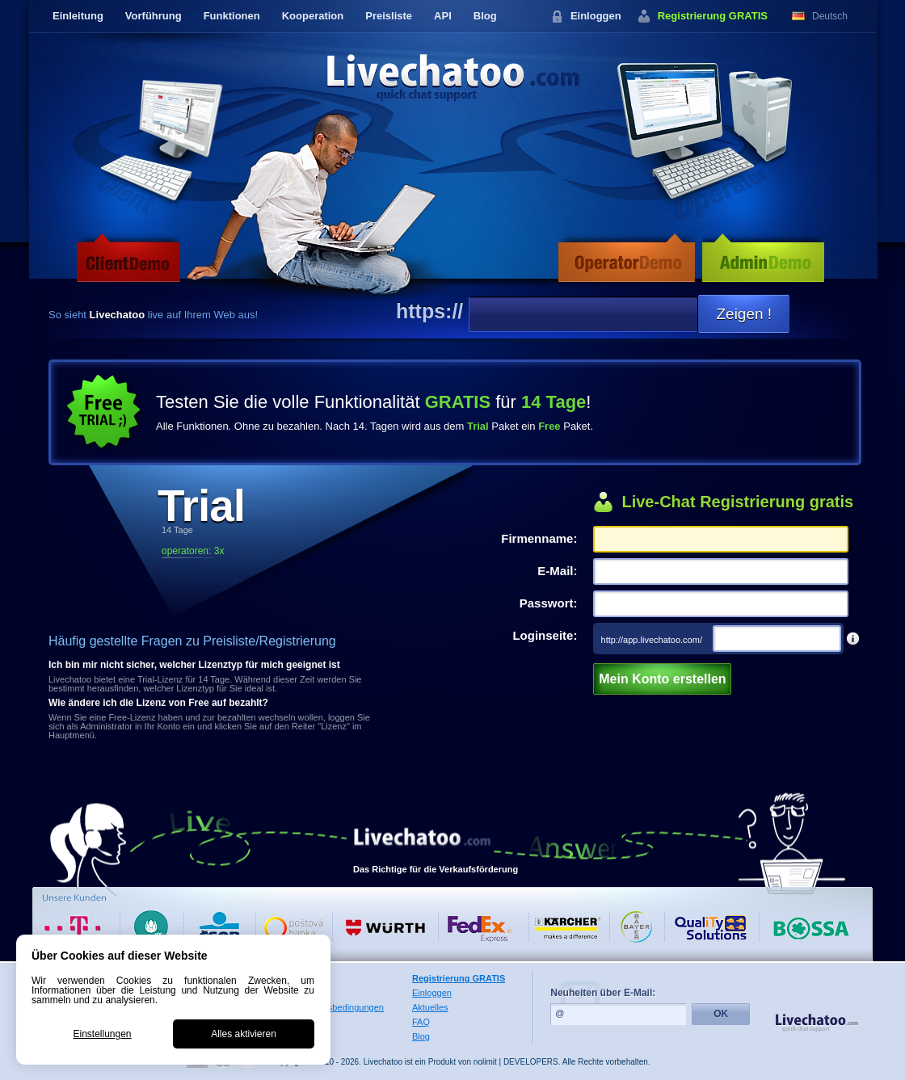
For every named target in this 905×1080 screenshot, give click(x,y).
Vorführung (153, 16)
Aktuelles (430, 1007)
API (443, 16)
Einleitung (78, 16)
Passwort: (549, 603)
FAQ (421, 1022)
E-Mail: (557, 571)
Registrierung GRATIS (713, 16)
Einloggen (595, 16)
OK (720, 1013)
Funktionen (232, 16)
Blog (485, 16)
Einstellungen (102, 1034)
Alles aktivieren (243, 1034)
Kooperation (313, 16)
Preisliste (388, 16)
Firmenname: (539, 538)
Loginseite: (544, 635)
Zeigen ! (744, 313)
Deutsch (830, 16)
